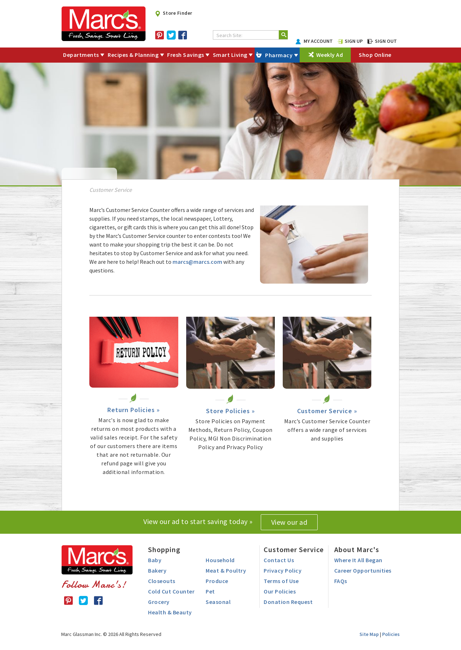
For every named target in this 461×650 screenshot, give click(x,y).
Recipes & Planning (133, 54)
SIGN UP (350, 41)
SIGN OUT (382, 41)
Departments (81, 54)
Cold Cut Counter (171, 591)
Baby (154, 560)
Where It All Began (358, 560)
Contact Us (279, 560)
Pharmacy (278, 55)
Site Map (369, 634)
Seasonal (218, 601)
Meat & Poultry (226, 570)
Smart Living (230, 54)
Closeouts (161, 580)
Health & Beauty (170, 612)
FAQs (340, 580)
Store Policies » (230, 411)
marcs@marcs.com (197, 261)
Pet (210, 591)
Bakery (157, 570)
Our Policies (280, 591)
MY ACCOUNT (314, 41)
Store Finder (173, 13)
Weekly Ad (329, 54)
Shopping (164, 549)
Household (220, 560)
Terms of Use (281, 580)
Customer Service (294, 549)
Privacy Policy (282, 570)
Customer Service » (327, 411)
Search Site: (229, 35)
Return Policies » (133, 410)
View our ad (289, 522)
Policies (391, 634)
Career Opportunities (362, 570)
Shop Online (375, 54)
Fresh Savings (185, 54)
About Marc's (356, 549)
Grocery (159, 601)
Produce (217, 580)
